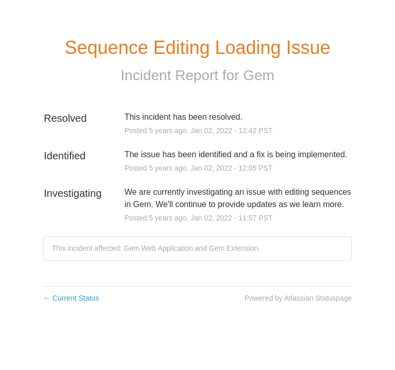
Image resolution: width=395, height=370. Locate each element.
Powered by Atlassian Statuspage (298, 298)
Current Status (71, 298)
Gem (259, 75)
